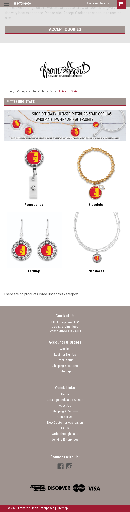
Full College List (43, 91)
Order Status (65, 360)
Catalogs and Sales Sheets (65, 400)
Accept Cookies (65, 29)
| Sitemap (61, 508)
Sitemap (65, 371)
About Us (65, 405)
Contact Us (65, 417)
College (22, 91)
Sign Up (104, 3)
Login (90, 3)
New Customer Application (65, 422)
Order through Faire (65, 434)
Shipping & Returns (65, 366)
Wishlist (65, 349)
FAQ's (65, 428)
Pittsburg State (68, 91)
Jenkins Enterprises (65, 439)
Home (8, 91)
